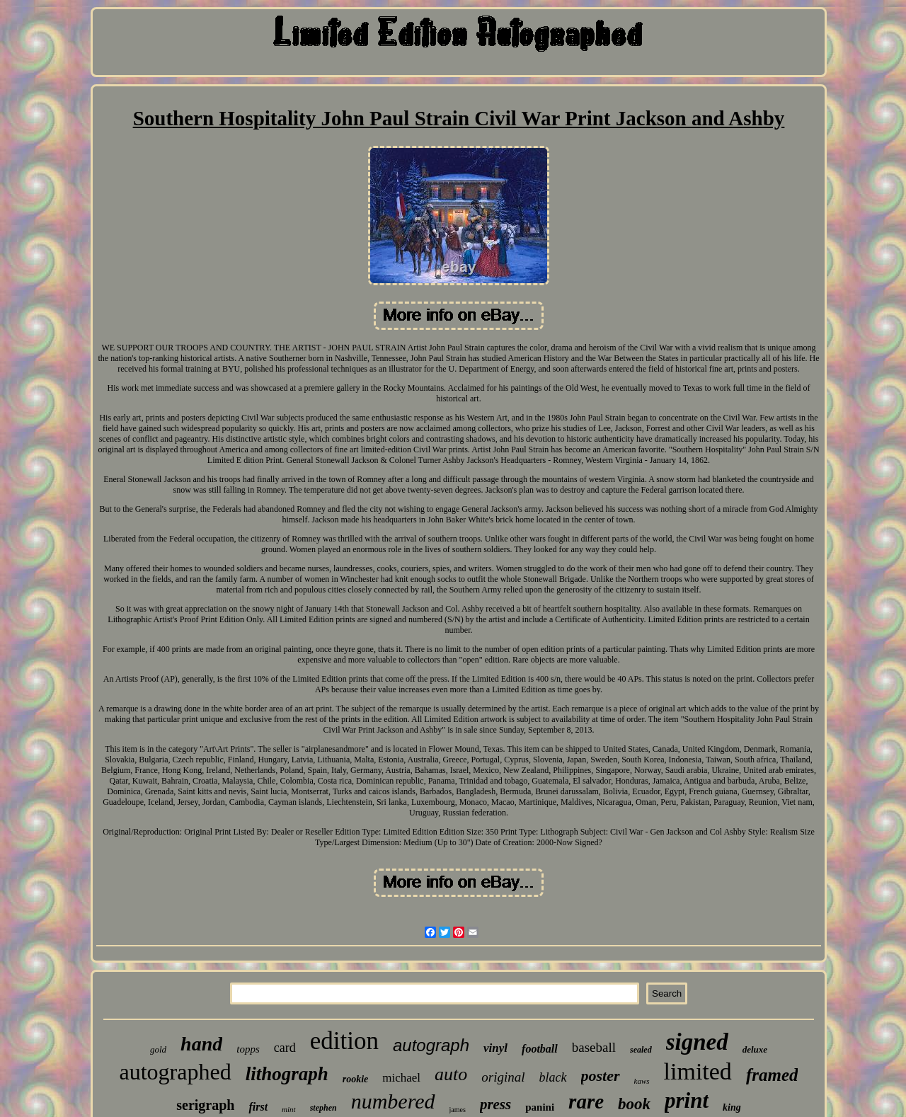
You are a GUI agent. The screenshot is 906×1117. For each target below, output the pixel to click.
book (634, 1104)
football (540, 1049)
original (502, 1077)
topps (248, 1049)
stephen (323, 1108)
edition (344, 1041)
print (687, 1100)
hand (201, 1044)
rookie (356, 1079)
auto (451, 1074)
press (495, 1104)
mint (289, 1109)
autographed (175, 1071)
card (285, 1048)
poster (600, 1075)
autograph (431, 1045)
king (732, 1107)
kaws (642, 1081)
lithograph (287, 1073)
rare (586, 1101)
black (553, 1077)
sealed (641, 1050)
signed (697, 1042)
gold (158, 1049)
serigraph (205, 1105)
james (457, 1109)
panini (539, 1107)
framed (772, 1074)
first (258, 1107)
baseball (594, 1047)
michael (401, 1077)
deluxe (754, 1049)
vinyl (495, 1048)
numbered (393, 1101)
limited (698, 1071)
